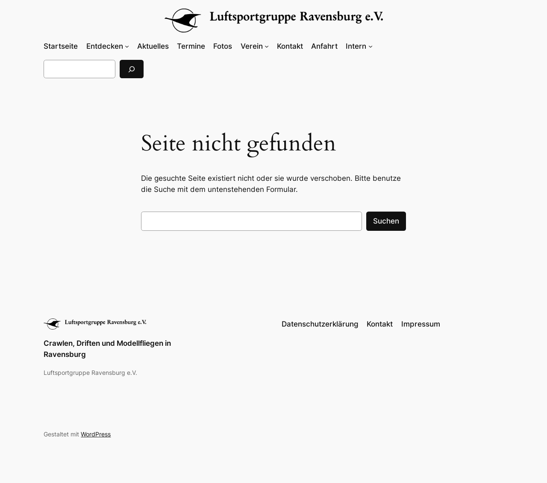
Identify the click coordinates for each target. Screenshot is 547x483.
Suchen (386, 221)
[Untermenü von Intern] (370, 46)
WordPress (96, 434)
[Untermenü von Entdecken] (127, 46)
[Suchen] (132, 69)
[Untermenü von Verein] (267, 46)
